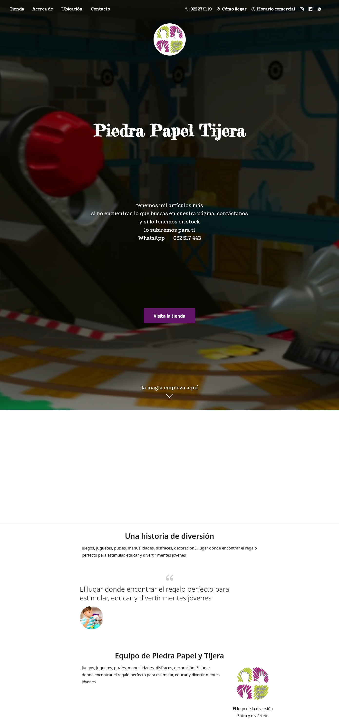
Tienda (17, 9)
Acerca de (42, 9)
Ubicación (71, 9)
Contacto (100, 9)
